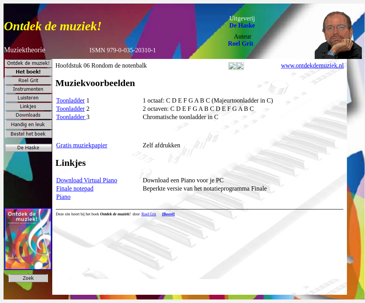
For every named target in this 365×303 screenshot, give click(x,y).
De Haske (242, 25)
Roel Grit (240, 43)
